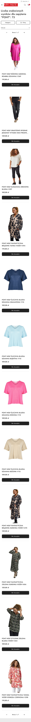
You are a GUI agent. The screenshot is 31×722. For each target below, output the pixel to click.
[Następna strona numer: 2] (24, 32)
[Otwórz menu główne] (2, 5)
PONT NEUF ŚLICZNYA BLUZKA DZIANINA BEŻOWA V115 (13, 470)
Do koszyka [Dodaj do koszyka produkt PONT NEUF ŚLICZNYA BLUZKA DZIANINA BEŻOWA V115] (15, 480)
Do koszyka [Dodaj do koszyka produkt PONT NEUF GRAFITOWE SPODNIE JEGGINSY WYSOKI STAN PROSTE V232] (15, 141)
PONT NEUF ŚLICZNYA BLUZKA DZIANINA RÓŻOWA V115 (13, 414)
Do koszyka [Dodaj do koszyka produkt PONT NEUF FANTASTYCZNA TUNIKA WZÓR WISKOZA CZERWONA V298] (15, 706)
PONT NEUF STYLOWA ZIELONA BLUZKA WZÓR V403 (13, 639)
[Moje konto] (25, 1)
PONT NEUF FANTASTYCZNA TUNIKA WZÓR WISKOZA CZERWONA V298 (15, 696)
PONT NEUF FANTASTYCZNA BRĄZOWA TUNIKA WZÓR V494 (13, 244)
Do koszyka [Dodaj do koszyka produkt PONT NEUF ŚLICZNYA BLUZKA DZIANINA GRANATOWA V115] (15, 310)
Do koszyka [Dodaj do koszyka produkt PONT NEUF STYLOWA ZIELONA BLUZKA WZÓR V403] (15, 649)
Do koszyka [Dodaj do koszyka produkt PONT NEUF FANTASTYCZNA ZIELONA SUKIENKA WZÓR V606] (15, 593)
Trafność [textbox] (3, 28)
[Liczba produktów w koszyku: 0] (28, 4)
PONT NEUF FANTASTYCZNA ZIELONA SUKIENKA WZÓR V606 (14, 583)
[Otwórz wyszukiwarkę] (25, 4)
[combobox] (15, 28)
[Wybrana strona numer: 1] (15, 32)
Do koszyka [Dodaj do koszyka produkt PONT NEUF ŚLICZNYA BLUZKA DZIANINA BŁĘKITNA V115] (15, 367)
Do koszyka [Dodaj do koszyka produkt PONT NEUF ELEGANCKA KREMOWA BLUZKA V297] (15, 197)
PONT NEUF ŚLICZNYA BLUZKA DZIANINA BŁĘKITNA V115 (13, 357)
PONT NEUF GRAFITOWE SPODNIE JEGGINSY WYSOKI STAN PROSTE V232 (14, 131)
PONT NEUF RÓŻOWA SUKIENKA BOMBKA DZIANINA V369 (14, 75)
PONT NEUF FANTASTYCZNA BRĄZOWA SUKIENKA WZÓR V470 (14, 526)
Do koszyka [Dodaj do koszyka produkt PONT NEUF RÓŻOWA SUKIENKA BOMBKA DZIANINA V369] (15, 85)
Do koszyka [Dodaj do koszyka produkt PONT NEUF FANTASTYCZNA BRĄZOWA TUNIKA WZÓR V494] (15, 254)
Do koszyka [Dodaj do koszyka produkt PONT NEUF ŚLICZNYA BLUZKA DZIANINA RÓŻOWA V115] (15, 423)
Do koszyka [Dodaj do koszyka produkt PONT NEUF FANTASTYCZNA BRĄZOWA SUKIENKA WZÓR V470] (15, 536)
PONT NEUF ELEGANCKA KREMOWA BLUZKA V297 (15, 188)
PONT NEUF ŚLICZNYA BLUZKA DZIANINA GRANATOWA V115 (13, 301)
